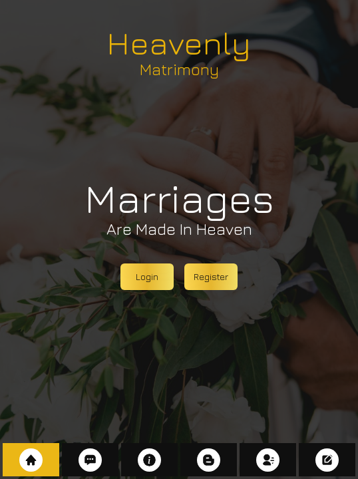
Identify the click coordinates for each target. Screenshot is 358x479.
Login (147, 276)
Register (211, 276)
